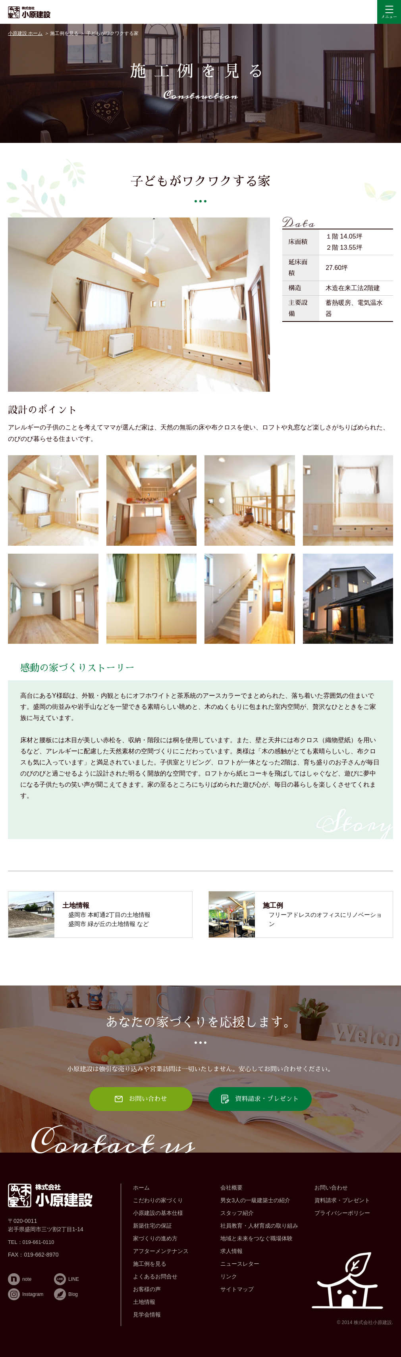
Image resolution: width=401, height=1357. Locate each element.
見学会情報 (147, 1314)
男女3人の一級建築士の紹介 (255, 1200)
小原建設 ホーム (25, 33)
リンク (228, 1276)
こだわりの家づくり (158, 1200)
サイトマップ (237, 1289)
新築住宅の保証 (152, 1225)
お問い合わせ (331, 1187)
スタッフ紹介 (237, 1213)
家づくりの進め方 (155, 1238)
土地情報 (144, 1302)
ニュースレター (239, 1264)
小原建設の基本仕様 (158, 1213)
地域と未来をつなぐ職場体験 (256, 1238)
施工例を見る (64, 33)
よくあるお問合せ (155, 1276)
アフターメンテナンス (161, 1251)
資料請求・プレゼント (342, 1200)
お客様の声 (147, 1289)
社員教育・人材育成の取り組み (259, 1225)
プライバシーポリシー (342, 1213)
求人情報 (231, 1251)
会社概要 (231, 1187)
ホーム (141, 1187)
